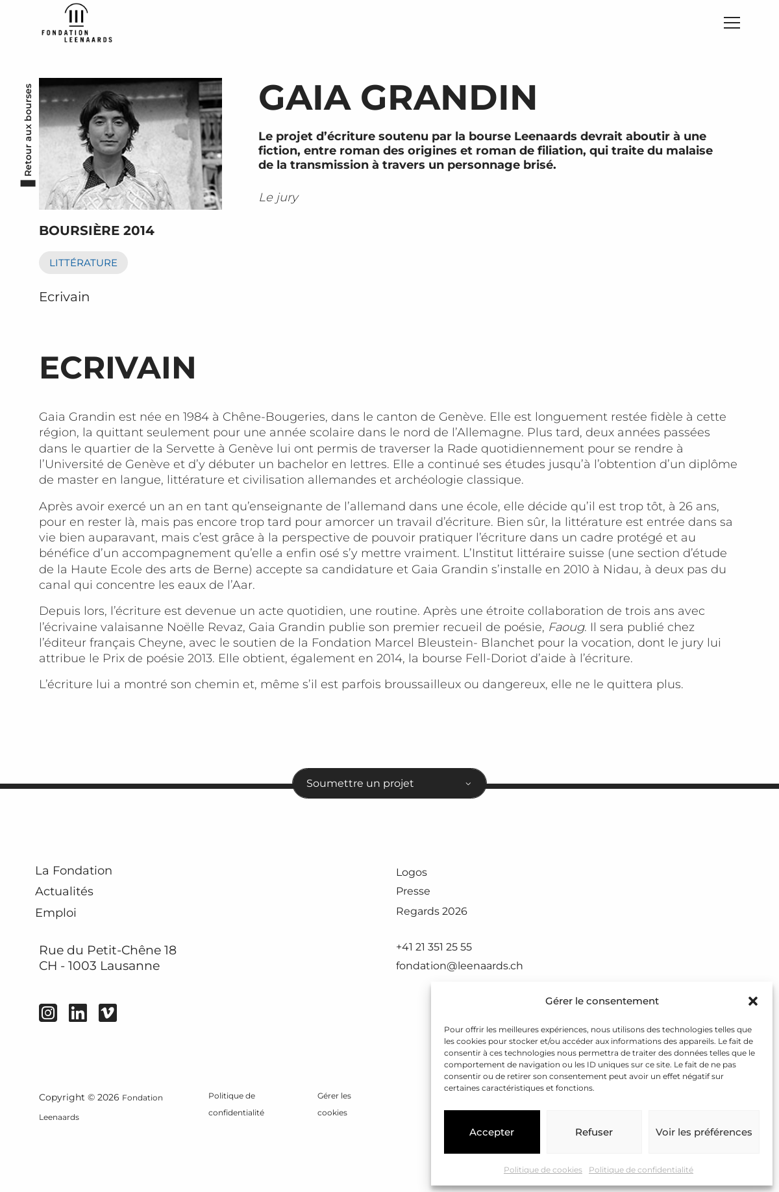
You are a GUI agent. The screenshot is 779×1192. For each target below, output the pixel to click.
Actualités (78, 922)
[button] (753, 1001)
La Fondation (90, 891)
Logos (415, 889)
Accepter (491, 1132)
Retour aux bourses (24, 141)
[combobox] (389, 794)
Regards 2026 (439, 931)
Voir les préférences (704, 1132)
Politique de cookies (543, 1169)
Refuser (594, 1132)
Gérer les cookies (334, 1164)
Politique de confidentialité (641, 1169)
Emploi (66, 954)
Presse (417, 911)
